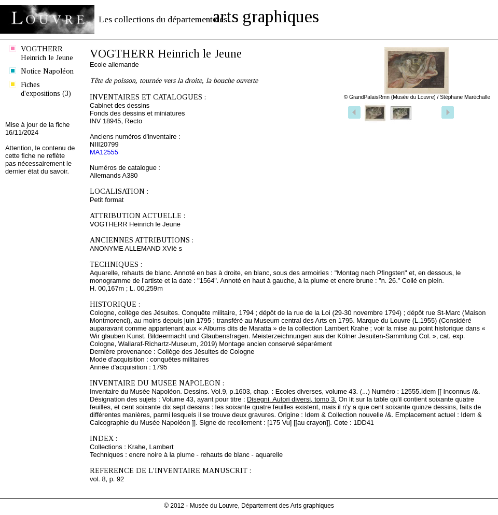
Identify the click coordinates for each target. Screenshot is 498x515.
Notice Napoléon (47, 71)
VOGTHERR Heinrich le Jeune (47, 53)
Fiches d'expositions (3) (46, 88)
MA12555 (104, 152)
